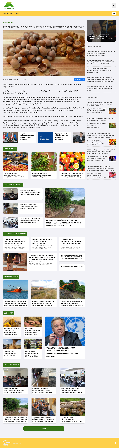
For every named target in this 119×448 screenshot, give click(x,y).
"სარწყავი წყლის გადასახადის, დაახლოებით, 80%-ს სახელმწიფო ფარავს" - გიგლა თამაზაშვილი (72, 241)
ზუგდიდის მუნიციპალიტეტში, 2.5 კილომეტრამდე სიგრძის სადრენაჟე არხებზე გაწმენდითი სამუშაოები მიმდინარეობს (72, 303)
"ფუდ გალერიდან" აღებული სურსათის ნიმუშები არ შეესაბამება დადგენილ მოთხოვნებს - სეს (61, 136)
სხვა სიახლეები (11, 365)
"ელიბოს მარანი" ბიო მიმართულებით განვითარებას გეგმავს (72, 267)
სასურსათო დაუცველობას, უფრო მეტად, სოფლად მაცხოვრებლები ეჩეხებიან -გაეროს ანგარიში (32, 331)
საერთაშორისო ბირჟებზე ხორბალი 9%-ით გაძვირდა (10, 353)
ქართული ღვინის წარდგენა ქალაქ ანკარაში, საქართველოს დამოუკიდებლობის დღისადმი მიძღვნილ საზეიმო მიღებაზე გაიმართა (43, 420)
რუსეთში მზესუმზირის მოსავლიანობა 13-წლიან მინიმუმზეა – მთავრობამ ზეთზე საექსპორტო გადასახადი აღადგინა (12, 331)
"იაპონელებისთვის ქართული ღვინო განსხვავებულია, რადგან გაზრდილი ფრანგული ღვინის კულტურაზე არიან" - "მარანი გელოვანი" (42, 258)
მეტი (44, 428)
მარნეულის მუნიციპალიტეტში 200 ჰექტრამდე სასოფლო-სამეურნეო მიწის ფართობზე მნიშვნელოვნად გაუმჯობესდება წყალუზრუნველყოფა (64, 223)
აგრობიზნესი (8, 13)
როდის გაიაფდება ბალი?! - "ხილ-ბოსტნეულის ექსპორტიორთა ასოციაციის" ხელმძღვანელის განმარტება (43, 241)
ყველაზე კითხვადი (94, 46)
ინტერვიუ (87, 13)
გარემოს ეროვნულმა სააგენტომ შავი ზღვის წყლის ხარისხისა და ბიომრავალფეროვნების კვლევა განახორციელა (15, 303)
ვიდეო (96, 13)
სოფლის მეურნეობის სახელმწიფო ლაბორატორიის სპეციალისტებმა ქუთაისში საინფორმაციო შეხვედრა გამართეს (30, 192)
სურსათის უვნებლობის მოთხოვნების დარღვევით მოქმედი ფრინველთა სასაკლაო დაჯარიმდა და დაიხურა (29, 206)
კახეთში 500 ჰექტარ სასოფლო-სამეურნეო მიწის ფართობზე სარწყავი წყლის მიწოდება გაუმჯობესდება (43, 303)
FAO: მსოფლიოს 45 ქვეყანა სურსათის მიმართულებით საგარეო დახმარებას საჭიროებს (32, 354)
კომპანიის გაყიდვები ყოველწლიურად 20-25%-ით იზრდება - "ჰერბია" (41, 175)
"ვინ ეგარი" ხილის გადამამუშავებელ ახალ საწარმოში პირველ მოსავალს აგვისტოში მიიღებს (14, 175)
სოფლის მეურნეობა (24, 13)
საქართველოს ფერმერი (45, 13)
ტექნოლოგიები (64, 13)
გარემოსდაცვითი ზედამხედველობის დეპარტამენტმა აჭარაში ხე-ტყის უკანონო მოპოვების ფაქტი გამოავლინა (72, 420)
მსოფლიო (77, 13)
